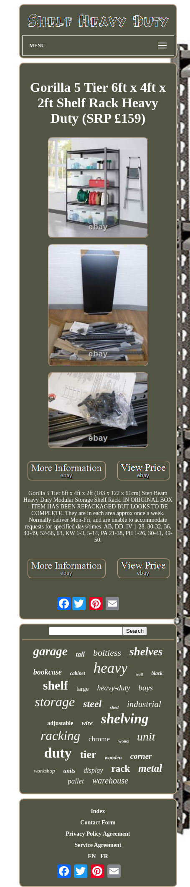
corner (141, 756)
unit (146, 736)
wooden (113, 757)
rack (120, 768)
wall (139, 674)
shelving (125, 718)
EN (92, 856)
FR (104, 856)
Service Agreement (97, 845)
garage (50, 651)
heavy (111, 668)
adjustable (60, 723)
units (69, 771)
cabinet (77, 673)
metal (150, 768)
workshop (44, 771)
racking (60, 735)
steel (92, 703)
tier (88, 754)
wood (123, 740)
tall (80, 654)
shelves (145, 651)
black (157, 673)
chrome (99, 739)
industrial (144, 704)
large (82, 688)
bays (145, 687)
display (93, 770)
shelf (55, 685)
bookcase (47, 672)
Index (98, 811)
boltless (107, 652)
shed (114, 707)
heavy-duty (113, 688)
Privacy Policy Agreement (98, 834)
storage (55, 701)
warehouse (110, 780)
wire (87, 723)
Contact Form (97, 822)
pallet (76, 781)
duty (57, 753)
